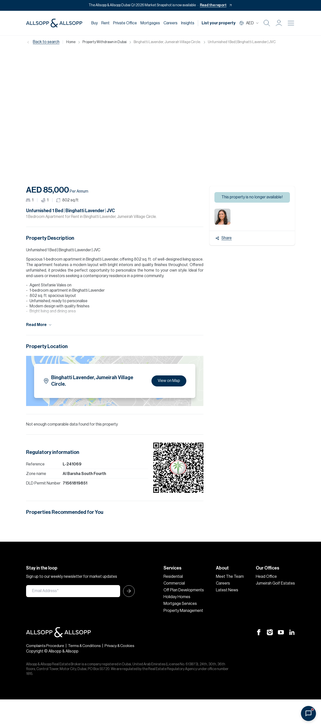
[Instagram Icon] (270, 632)
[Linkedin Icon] (292, 632)
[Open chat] (308, 713)
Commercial (174, 583)
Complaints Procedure (45, 646)
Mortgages (150, 23)
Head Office (266, 577)
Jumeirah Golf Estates (275, 583)
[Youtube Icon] (281, 632)
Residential (173, 577)
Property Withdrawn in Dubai (105, 42)
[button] (278, 23)
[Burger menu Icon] (291, 23)
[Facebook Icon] (259, 632)
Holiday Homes (177, 597)
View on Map (169, 381)
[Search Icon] (267, 23)
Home (70, 42)
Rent (105, 23)
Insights (187, 23)
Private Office (125, 23)
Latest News (227, 590)
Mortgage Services (180, 604)
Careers (171, 23)
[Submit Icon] (127, 591)
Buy (94, 23)
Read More (39, 325)
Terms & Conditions (86, 646)
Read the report (213, 5)
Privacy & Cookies (123, 646)
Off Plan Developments (184, 590)
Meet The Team (230, 577)
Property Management (183, 611)
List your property (218, 23)
